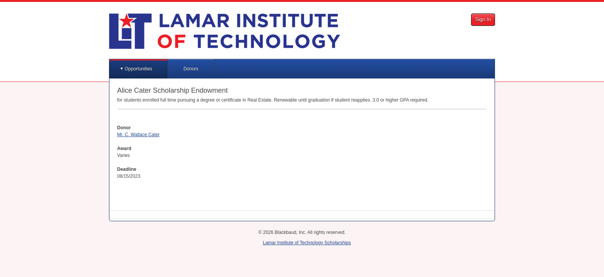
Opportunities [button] (138, 69)
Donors (190, 69)
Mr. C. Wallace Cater (138, 134)
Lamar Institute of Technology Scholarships (307, 242)
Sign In (483, 19)
